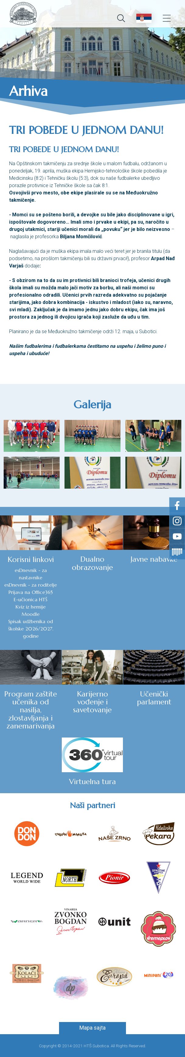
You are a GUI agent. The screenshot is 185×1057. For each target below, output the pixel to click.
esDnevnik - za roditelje (30, 585)
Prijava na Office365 (31, 592)
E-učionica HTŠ (30, 599)
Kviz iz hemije (31, 607)
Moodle (31, 614)
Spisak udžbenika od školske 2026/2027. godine (30, 628)
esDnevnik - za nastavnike (31, 574)
